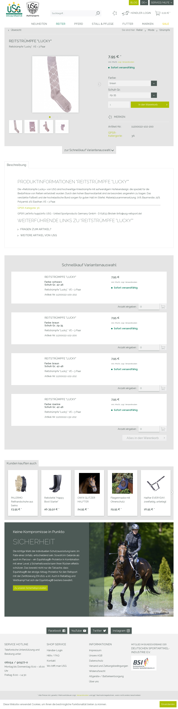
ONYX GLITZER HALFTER (86, 499)
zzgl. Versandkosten (126, 62)
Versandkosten (83, 695)
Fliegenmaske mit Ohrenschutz (120, 499)
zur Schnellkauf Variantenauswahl (89, 150)
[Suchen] (97, 13)
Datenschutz (96, 660)
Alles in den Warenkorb (146, 437)
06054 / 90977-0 (16, 662)
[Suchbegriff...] (75, 13)
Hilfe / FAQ (53, 655)
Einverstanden (168, 704)
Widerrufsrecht (97, 671)
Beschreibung (16, 165)
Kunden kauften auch (21, 463)
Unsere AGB (95, 655)
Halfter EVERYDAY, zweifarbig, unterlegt (155, 499)
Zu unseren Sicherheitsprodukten (30, 588)
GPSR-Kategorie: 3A (29, 208)
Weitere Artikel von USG (37, 235)
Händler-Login (55, 650)
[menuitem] (75, 13)
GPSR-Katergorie (115, 134)
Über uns (94, 681)
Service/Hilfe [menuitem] (160, 2)
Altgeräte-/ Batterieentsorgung (106, 676)
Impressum (95, 650)
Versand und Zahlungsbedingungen (108, 666)
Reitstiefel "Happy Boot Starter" (54, 499)
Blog (133, 2)
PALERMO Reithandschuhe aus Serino (22, 501)
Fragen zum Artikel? (34, 229)
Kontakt (51, 660)
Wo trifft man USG (57, 666)
